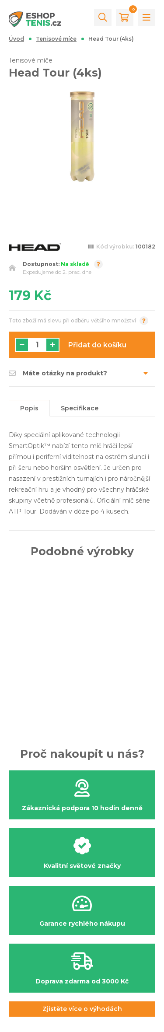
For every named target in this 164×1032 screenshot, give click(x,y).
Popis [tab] (29, 408)
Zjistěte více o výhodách (82, 1009)
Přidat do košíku (97, 345)
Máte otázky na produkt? (58, 373)
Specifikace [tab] (79, 408)
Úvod (16, 38)
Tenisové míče (56, 38)
